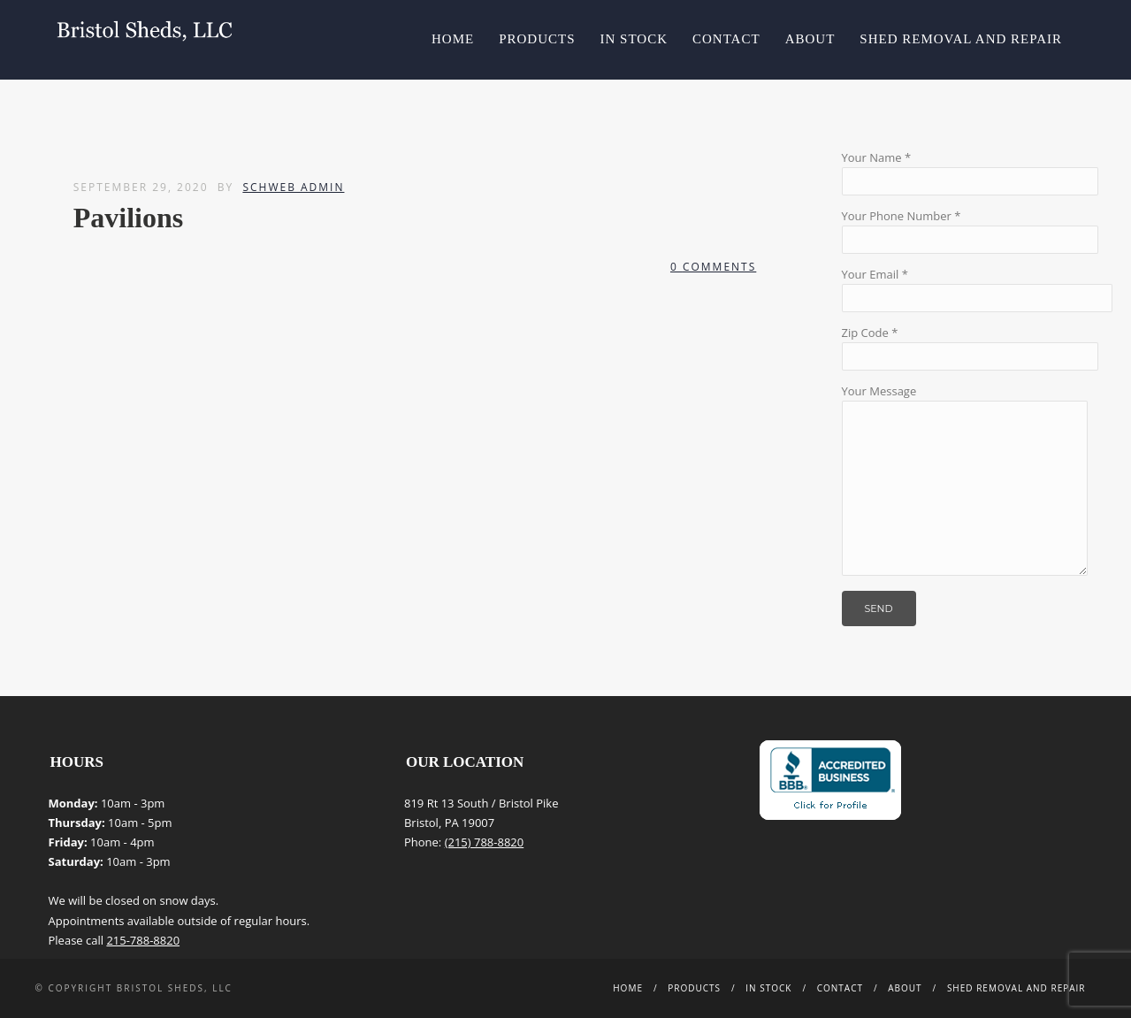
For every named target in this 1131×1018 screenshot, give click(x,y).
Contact (726, 39)
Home (453, 39)
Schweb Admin (293, 187)
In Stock (634, 39)
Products (537, 39)
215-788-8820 (143, 940)
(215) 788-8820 (484, 842)
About (810, 39)
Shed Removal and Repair (961, 39)
